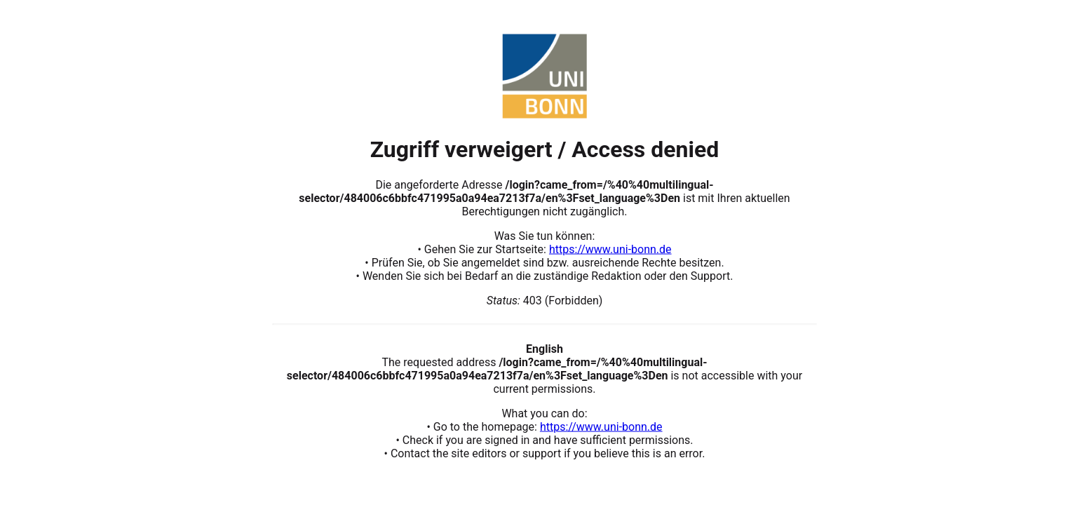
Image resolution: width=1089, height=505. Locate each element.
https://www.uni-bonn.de (610, 248)
